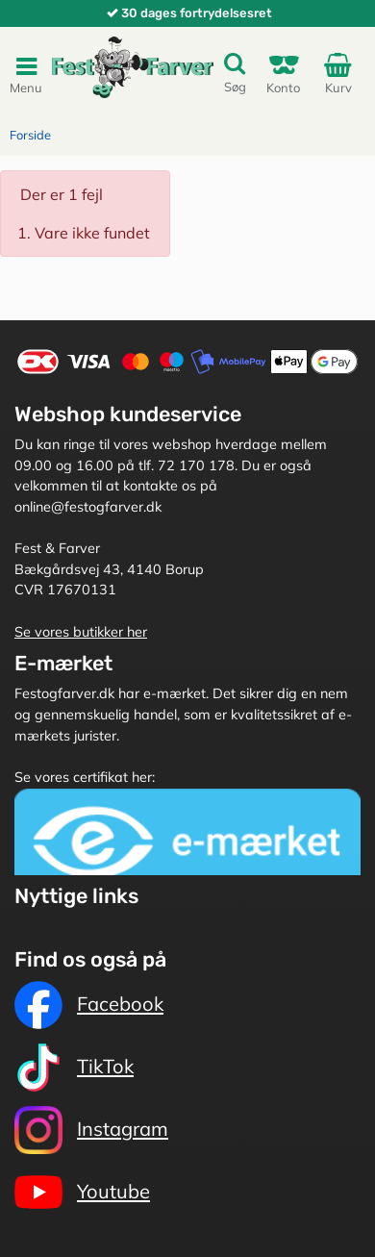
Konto (283, 73)
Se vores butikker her (80, 632)
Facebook (88, 1005)
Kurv (341, 73)
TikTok (74, 1067)
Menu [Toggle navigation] (26, 74)
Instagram (91, 1130)
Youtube (82, 1193)
